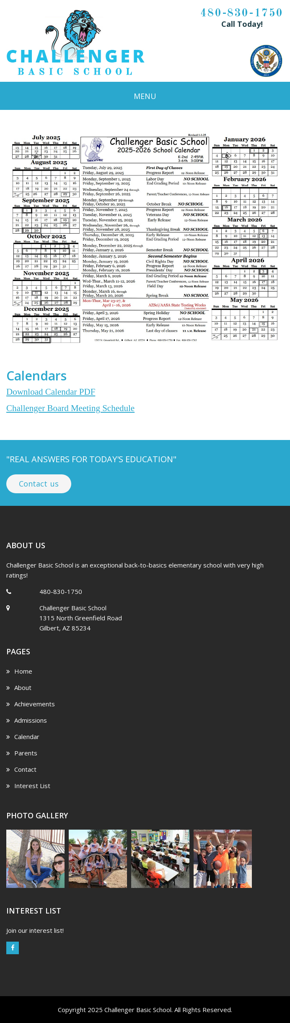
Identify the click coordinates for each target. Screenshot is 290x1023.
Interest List (28, 785)
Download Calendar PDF (50, 392)
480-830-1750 (242, 13)
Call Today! (242, 24)
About (18, 687)
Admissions (26, 720)
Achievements (30, 704)
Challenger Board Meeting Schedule (70, 408)
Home (19, 671)
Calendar (22, 736)
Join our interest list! (35, 930)
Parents (21, 753)
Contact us (39, 484)
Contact (21, 769)
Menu (145, 96)
